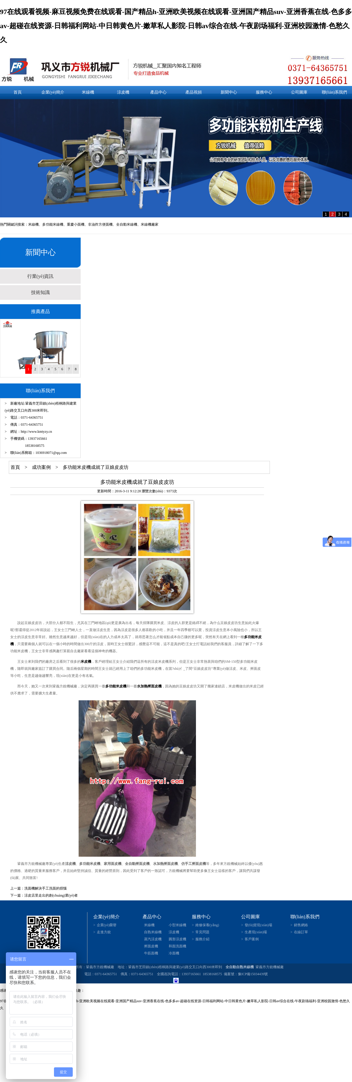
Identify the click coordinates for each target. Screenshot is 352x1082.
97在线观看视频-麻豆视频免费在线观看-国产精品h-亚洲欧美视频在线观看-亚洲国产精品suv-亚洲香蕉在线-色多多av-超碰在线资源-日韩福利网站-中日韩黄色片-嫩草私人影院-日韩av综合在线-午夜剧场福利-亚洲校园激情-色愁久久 (176, 26)
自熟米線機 (153, 932)
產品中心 (158, 92)
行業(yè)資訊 (40, 276)
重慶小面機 (75, 224)
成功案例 (41, 467)
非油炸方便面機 (100, 224)
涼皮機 (123, 92)
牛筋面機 (151, 953)
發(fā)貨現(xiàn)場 (258, 925)
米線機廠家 (149, 224)
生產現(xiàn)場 (256, 932)
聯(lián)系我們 (334, 92)
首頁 (17, 92)
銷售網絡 (301, 925)
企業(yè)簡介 (53, 92)
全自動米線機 (126, 224)
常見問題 (202, 932)
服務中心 (264, 92)
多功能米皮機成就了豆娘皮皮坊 (95, 467)
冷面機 (174, 953)
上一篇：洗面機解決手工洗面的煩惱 (38, 888)
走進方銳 (104, 932)
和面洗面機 (177, 946)
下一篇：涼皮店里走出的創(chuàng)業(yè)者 (44, 895)
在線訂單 (301, 932)
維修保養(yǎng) (207, 925)
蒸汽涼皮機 (153, 939)
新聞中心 (229, 92)
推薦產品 (40, 311)
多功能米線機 (52, 224)
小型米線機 (177, 925)
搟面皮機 (151, 946)
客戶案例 (252, 939)
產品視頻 (193, 92)
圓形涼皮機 (177, 939)
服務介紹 (202, 939)
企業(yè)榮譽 (106, 925)
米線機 (88, 92)
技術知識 (40, 292)
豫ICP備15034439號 (253, 974)
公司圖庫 (299, 92)
